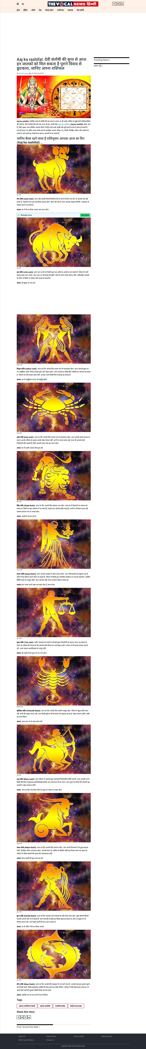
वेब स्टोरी (80, 10)
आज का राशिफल (64, 124)
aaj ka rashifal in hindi (27, 1006)
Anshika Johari (23, 73)
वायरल (70, 10)
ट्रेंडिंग (25, 10)
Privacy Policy (79, 1036)
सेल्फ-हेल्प (49, 10)
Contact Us (50, 1040)
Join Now (85, 215)
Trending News (101, 60)
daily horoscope (76, 1006)
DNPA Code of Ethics (26, 1040)
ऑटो (33, 10)
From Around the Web (27, 1027)
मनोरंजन (60, 10)
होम (18, 10)
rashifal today (60, 1006)
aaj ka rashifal (45, 1006)
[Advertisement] (73, 38)
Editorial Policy (107, 1036)
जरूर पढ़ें (97, 66)
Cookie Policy (51, 1036)
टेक (40, 10)
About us (22, 1036)
